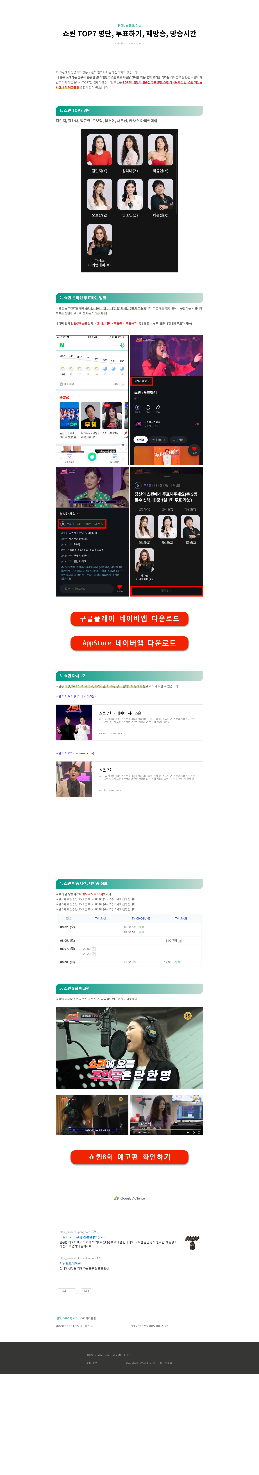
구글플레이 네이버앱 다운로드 (129, 719)
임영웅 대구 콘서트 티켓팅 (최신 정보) (73, 1427)
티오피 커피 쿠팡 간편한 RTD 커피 (83, 1338)
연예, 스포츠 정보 (130, 76)
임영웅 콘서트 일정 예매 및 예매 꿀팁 (147, 1427)
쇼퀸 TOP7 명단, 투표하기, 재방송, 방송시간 (130, 84)
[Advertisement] (129, 34)
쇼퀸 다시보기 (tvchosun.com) (75, 854)
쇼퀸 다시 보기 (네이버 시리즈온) (76, 797)
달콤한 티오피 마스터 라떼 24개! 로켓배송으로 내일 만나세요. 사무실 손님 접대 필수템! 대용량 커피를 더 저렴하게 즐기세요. (119, 1345)
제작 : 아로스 (93, 1464)
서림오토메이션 (70, 1364)
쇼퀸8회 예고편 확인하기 (129, 1258)
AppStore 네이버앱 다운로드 (129, 744)
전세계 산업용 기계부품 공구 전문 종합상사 (86, 1369)
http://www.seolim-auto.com (77, 1359)
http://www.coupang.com (75, 1333)
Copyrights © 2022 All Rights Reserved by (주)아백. (149, 1464)
